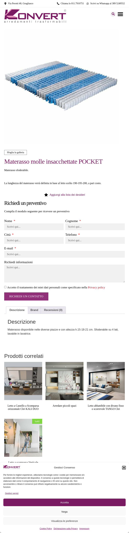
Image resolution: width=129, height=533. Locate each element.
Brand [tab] (34, 310)
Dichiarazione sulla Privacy (66, 528)
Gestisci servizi (11, 493)
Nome (8, 221)
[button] (124, 467)
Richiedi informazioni (18, 262)
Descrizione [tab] (17, 310)
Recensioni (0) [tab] (53, 310)
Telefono (71, 235)
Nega (64, 511)
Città (7, 235)
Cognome (72, 221)
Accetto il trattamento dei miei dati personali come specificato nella (56, 288)
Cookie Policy (46, 528)
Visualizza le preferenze (64, 521)
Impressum (84, 528)
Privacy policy (96, 288)
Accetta (64, 502)
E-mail (9, 248)
